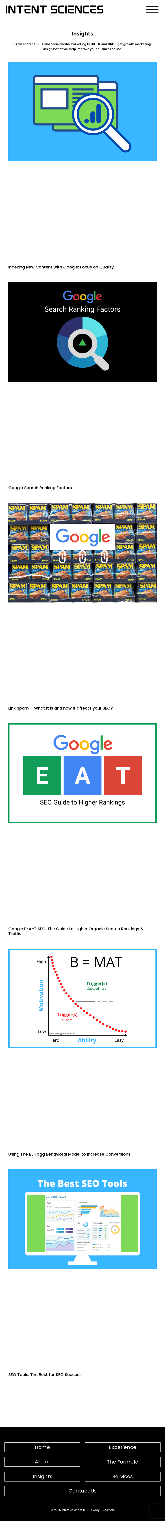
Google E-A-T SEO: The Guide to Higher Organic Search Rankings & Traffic (75, 931)
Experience (122, 1447)
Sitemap (109, 1510)
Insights (42, 1476)
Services (123, 1476)
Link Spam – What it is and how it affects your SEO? (60, 708)
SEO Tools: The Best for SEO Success (45, 1374)
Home (42, 1447)
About (42, 1461)
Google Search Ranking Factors (40, 487)
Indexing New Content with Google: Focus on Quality (61, 267)
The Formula (123, 1461)
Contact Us (83, 1490)
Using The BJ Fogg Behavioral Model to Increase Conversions (69, 1154)
